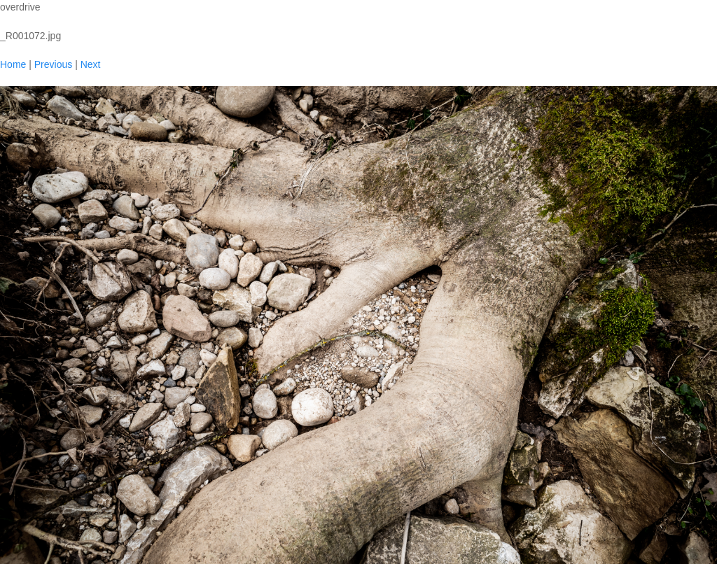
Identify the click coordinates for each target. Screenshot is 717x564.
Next (91, 64)
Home (13, 64)
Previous (53, 64)
